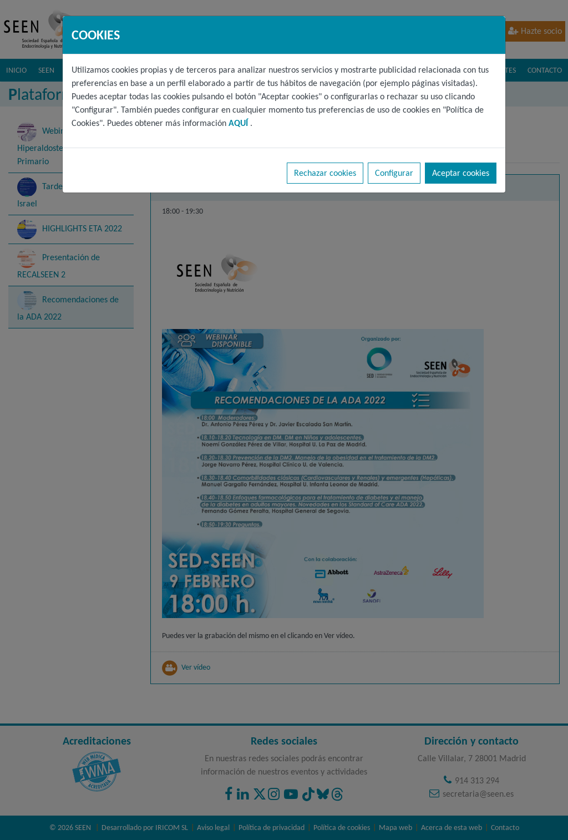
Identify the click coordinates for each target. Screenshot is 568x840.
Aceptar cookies (460, 173)
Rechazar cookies (325, 173)
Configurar (394, 173)
